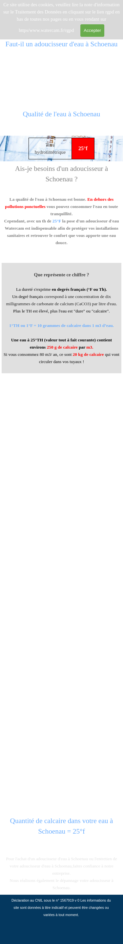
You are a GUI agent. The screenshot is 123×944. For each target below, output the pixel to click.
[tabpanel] (61, 118)
